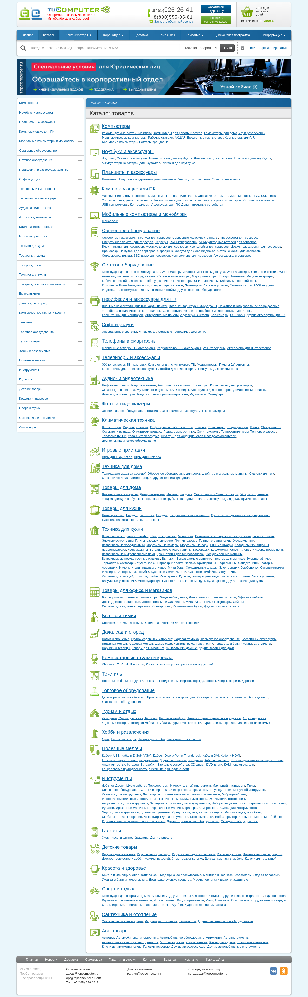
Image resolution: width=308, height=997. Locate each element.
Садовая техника (186, 639)
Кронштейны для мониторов (122, 315)
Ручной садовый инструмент (151, 639)
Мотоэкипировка (172, 942)
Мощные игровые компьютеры (124, 137)
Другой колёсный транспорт (243, 896)
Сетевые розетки (215, 285)
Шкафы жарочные (163, 536)
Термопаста (143, 200)
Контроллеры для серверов (192, 255)
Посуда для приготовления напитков (182, 515)
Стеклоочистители (115, 478)
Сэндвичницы (248, 563)
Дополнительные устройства (202, 204)
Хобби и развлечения (51, 351)
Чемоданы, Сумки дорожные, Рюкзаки (129, 718)
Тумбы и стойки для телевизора (171, 369)
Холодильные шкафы (201, 567)
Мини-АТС (193, 602)
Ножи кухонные (113, 515)
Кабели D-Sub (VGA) (136, 755)
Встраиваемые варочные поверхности (223, 536)
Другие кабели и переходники (181, 760)
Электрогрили (229, 567)
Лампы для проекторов (118, 394)
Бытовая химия (51, 294)
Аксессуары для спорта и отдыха (126, 896)
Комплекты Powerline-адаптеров (125, 285)
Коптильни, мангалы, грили (193, 643)
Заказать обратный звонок (173, 21)
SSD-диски (268, 195)
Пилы (251, 785)
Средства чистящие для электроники (172, 622)
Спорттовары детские (187, 858)
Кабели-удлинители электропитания (257, 760)
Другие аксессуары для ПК (266, 315)
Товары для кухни (51, 265)
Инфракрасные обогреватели (171, 427)
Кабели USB (111, 755)
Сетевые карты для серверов (238, 251)
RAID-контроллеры (183, 242)
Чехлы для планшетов (194, 179)
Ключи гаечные (196, 942)
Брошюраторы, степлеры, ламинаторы (130, 597)
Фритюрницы (206, 563)
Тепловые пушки (114, 436)
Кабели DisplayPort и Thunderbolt (177, 755)
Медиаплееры (207, 364)
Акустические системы (174, 385)
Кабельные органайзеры (238, 281)
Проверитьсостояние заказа (215, 19)
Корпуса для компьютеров (222, 200)
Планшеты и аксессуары (51, 122)
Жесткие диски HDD (244, 195)
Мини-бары (176, 567)
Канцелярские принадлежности (125, 769)
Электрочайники (258, 558)
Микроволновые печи (267, 549)
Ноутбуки (108, 158)
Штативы (153, 411)
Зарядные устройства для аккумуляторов (180, 803)
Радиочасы (198, 394)
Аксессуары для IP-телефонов (249, 348)
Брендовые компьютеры (119, 142)
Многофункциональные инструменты (129, 798)
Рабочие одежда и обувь (243, 812)
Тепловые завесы (263, 431)
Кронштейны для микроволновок (180, 554)
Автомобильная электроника (137, 937)
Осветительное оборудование (123, 411)
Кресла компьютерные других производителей (179, 664)
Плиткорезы (198, 798)
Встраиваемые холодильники (123, 545)
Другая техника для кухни (244, 581)
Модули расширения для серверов (255, 246)
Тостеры (266, 563)
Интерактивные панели (162, 315)
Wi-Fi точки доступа (211, 272)
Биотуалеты (262, 643)
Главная (27, 35)
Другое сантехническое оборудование (225, 921)
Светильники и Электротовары (216, 494)
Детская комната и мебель (224, 858)
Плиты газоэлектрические (154, 540)
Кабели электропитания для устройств (130, 760)
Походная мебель (142, 723)
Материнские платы (116, 195)
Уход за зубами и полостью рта (124, 879)
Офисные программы (173, 331)
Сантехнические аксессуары (122, 921)
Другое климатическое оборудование (129, 440)
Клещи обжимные (232, 276)
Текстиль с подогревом (162, 681)
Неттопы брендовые (154, 142)
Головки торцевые (156, 946)
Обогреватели (271, 427)
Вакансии (170, 959)
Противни (137, 520)
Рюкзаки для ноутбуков (178, 163)
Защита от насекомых (254, 723)
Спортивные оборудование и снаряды (259, 900)
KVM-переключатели (239, 764)
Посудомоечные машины (224, 554)
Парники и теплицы (116, 648)
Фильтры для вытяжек (229, 558)
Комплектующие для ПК (51, 132)
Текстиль (51, 322)
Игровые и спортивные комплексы (127, 900)
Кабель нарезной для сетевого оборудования (135, 281)
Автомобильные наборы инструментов (130, 942)
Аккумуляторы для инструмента (125, 803)
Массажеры (242, 875)
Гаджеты (51, 380)
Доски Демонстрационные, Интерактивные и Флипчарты (143, 602)
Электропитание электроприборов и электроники (199, 310)
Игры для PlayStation (117, 457)
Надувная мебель (115, 643)
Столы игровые (113, 905)
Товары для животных (148, 648)
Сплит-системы (208, 431)
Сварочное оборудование (120, 790)
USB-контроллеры (115, 204)
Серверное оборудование (51, 151)
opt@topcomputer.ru (80, 978)
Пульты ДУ (226, 364)
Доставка (141, 35)
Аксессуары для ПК (165, 204)
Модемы (108, 290)
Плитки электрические (215, 540)
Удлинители (217, 798)
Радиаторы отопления (161, 921)
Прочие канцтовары (216, 602)
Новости (51, 959)
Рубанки (108, 808)
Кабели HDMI (230, 755)
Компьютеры (51, 103)
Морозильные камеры (163, 545)
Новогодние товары (191, 499)
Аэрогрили (109, 567)
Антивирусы (147, 331)
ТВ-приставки (136, 364)
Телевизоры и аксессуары (51, 199)
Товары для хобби (151, 739)
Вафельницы (227, 563)
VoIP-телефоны (214, 348)
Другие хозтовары (254, 499)
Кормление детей (157, 858)
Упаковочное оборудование (122, 702)
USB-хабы (237, 315)
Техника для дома (51, 246)
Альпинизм (160, 896)
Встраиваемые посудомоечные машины (131, 558)
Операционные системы (119, 331)
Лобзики (108, 785)
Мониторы (243, 310)
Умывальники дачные (181, 648)
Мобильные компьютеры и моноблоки (51, 141)
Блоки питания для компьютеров (178, 200)
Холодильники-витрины (252, 545)
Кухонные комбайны (202, 572)
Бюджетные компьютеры (205, 137)
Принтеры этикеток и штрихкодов (171, 697)
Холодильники (243, 540)
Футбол (177, 905)
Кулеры (184, 576)
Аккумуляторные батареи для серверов (228, 242)
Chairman (109, 664)
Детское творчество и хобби (122, 858)
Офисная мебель (250, 597)
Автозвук (108, 937)
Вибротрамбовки (234, 794)
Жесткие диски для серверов (167, 246)
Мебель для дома (179, 494)
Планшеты (109, 179)
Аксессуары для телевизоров (216, 369)
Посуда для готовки (140, 515)
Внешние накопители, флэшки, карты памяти (135, 306)
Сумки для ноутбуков (132, 158)
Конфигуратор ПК (78, 35)
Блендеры (124, 572)
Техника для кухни (51, 275)
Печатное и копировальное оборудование (248, 306)
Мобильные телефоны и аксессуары (128, 348)
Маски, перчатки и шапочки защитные (220, 879)
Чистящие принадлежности (169, 769)
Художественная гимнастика (205, 905)
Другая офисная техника (221, 606)
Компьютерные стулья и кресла (51, 313)
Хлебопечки (249, 567)
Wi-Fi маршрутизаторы (178, 272)
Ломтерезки (168, 576)
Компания (192, 959)
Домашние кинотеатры (249, 390)
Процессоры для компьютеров (154, 195)
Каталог (48, 35)
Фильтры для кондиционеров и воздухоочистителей (198, 436)
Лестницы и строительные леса (166, 794)
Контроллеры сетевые (167, 285)
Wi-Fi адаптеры (238, 272)
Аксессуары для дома (223, 499)
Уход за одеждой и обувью (121, 499)
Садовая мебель (141, 643)
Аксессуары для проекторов (211, 390)
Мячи (209, 900)
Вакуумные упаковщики (119, 581)
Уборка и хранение (254, 494)
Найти (227, 48)
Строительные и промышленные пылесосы (133, 821)
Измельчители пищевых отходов (142, 567)
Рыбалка (163, 723)
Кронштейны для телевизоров (124, 369)
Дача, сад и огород (51, 303)
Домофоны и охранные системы (212, 597)
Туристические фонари (219, 723)
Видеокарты (187, 195)
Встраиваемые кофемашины (170, 549)
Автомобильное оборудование (182, 937)
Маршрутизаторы (204, 276)
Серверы (161, 242)
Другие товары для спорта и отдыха (195, 896)
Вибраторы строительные (234, 817)
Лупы (105, 739)
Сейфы (238, 602)
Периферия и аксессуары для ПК (51, 170)
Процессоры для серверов (239, 237)
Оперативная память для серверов (127, 242)
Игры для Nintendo (147, 457)
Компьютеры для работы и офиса (177, 133)
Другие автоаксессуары (188, 946)
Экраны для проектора (118, 390)
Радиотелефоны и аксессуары (179, 348)
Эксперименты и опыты (184, 739)
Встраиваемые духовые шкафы (125, 536)
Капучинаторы (239, 549)
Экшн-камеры (172, 411)
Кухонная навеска (115, 520)
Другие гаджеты (161, 837)
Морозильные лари (194, 545)
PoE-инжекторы (180, 281)
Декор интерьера (152, 494)
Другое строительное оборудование (193, 821)
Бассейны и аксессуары (259, 639)
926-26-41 (171, 9)
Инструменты (51, 370)
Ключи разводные (222, 942)
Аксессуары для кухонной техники (162, 581)
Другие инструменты (155, 812)
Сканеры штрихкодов (212, 697)
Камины (200, 427)
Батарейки (148, 764)
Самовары (127, 563)
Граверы (191, 808)
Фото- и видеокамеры (51, 218)
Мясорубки (141, 572)
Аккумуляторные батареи (120, 764)
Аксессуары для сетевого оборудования (131, 272)
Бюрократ (137, 664)
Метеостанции (140, 478)
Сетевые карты (241, 285)
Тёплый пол (187, 921)
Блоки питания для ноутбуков (170, 158)
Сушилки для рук (261, 473)
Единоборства (275, 896)
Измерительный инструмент (190, 785)
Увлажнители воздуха (143, 436)
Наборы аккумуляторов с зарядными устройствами (249, 803)
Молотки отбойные (268, 817)
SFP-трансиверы (206, 281)
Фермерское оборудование (220, 639)
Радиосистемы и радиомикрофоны (162, 394)
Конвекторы (216, 427)
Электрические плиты (118, 540)
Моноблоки (110, 221)
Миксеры (108, 572)
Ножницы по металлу (173, 798)
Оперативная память (213, 195)
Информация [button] (274, 35)
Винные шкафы (221, 545)
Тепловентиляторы (235, 431)
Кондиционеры (237, 427)
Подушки (136, 681)
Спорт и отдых (51, 408)
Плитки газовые (185, 540)
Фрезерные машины (130, 808)
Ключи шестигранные (252, 942)
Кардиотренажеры (190, 900)
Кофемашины (138, 549)
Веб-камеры (219, 315)
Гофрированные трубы (158, 499)
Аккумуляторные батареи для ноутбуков (131, 163)
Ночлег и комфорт (172, 718)
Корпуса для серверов (154, 237)
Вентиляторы (112, 427)
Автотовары (51, 427)
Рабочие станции (160, 137)
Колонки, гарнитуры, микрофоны (193, 306)
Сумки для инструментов (238, 808)
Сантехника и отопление (51, 418)
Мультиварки (146, 563)
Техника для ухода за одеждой (124, 473)
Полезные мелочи (51, 361)
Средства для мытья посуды (122, 622)
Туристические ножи (186, 723)
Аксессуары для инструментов (166, 817)
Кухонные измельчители (168, 572)
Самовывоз (166, 35)
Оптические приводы (258, 200)
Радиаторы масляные (179, 431)
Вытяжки (168, 558)
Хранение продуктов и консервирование (240, 515)
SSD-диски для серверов (152, 255)
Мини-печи (185, 536)
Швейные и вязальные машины (225, 473)
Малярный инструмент (228, 785)
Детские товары (51, 389)
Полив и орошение (115, 639)
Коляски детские (229, 854)
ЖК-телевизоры (113, 364)
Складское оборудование (239, 821)
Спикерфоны (161, 606)
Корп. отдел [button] (113, 35)
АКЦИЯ (180, 137)
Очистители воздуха (147, 431)
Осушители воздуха (116, 431)
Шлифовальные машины (165, 808)
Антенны (242, 364)
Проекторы (200, 385)
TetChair (123, 664)
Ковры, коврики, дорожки (236, 681)
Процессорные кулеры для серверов (129, 251)
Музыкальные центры (152, 390)
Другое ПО (198, 331)
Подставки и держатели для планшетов (148, 179)
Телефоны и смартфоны (51, 189)
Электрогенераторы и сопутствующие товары (202, 790)
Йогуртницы (227, 572)
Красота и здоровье (51, 399)
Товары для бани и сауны (233, 643)
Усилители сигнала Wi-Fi (269, 272)
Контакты (149, 959)
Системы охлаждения (117, 200)
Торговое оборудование (51, 332)
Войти (250, 48)
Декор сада (163, 643)
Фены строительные (205, 794)
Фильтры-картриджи (235, 576)
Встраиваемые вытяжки (193, 558)
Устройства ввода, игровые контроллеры (131, 310)
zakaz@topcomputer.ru (82, 973)
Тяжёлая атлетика (157, 905)
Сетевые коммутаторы (173, 276)
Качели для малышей (260, 858)
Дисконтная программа (233, 35)
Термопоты (110, 563)
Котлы (254, 427)
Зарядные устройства (173, 764)
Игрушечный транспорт (153, 854)
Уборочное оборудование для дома (174, 473)
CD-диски (197, 764)
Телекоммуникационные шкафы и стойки (146, 290)
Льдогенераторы (114, 549)
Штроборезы (237, 798)
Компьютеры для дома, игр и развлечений (234, 133)
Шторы (211, 681)
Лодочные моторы (115, 723)
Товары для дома (51, 256)
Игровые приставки (51, 237)
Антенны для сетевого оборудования (129, 276)
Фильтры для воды (205, 576)
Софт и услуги (51, 179)
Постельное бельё (115, 681)
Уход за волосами (266, 875)
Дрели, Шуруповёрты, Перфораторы (142, 785)
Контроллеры (139, 204)
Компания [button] (195, 35)
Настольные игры (123, 739)
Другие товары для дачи (216, 648)
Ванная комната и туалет (120, 494)
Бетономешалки (201, 817)
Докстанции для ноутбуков (213, 158)
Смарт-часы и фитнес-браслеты (125, 837)
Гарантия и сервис (122, 959)
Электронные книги (226, 179)
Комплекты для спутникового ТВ (171, 364)
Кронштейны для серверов (209, 246)
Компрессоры (208, 808)
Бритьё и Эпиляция (116, 875)
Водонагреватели (135, 427)
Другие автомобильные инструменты (234, 946)
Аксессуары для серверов (232, 255)
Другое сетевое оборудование (199, 290)
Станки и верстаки (154, 790)
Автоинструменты (236, 937)
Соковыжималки (272, 567)
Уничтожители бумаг (187, 606)
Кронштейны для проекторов (231, 385)
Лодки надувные (254, 718)
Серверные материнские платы (195, 237)
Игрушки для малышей (118, 854)
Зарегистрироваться (273, 48)
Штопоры (152, 520)
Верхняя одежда (192, 681)
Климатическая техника (51, 227)
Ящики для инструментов (120, 812)
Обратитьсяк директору (216, 9)
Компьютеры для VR (240, 137)
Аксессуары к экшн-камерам (204, 411)
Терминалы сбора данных (249, 697)
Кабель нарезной (216, 760)
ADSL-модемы (264, 285)
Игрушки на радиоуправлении (193, 854)
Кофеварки (201, 549)
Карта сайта (215, 959)
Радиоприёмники (143, 385)
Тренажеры (134, 905)
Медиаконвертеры (259, 276)
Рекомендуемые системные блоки (127, 133)
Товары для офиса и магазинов (51, 284)
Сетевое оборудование (51, 160)
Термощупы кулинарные (207, 581)
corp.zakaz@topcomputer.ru (207, 973)
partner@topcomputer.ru (144, 973)
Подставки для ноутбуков (252, 158)
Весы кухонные (262, 576)
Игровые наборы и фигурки (262, 854)
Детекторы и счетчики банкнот (123, 697)
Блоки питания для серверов (123, 246)
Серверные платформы (119, 237)
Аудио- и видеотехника (51, 208)
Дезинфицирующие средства (170, 879)
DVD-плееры (179, 390)
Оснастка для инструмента (121, 794)
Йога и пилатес (164, 900)
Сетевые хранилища (117, 255)
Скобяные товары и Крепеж (122, 817)
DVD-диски (214, 764)
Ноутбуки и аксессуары (51, 113)
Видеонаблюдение (173, 597)
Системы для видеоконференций (126, 606)
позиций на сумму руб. (262, 11)
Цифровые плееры (116, 385)
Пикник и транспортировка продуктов (214, 718)
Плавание (222, 900)
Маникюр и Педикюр (218, 875)
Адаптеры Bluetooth (194, 315)
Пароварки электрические (176, 563)
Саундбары (216, 394)
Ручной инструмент (251, 790)
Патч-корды (193, 285)
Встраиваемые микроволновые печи (128, 554)
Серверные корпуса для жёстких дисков (186, 251)
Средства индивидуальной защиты (197, 812)
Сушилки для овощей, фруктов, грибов (130, 576)
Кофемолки (219, 549)
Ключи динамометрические (122, 946)
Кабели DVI (210, 755)
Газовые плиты (264, 536)
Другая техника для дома (171, 478)
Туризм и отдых (51, 341)
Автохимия (214, 937)
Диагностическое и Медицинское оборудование (166, 875)
